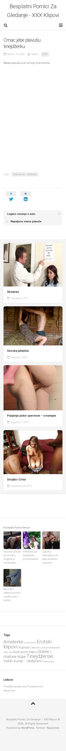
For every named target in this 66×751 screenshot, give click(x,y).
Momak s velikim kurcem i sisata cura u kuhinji (12, 595)
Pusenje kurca (35, 686)
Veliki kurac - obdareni (25, 174)
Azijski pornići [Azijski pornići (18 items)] (30, 643)
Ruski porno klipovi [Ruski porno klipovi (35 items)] (25, 652)
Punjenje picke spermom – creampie (31, 415)
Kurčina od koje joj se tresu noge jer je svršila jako (12, 557)
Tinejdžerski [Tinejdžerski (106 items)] (39, 656)
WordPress (27, 727)
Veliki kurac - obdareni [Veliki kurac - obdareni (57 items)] (23, 661)
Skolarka (13, 292)
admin (34, 54)
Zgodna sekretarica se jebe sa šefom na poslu (50, 557)
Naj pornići (9, 690)
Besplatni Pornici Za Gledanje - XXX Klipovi (33, 10)
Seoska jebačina (18, 350)
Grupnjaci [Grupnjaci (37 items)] (24, 647)
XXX (45, 54)
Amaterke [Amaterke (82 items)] (13, 641)
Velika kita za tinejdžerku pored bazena (30, 555)
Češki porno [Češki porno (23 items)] (48, 661)
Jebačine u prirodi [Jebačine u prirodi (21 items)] (39, 647)
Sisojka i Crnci (16, 479)
